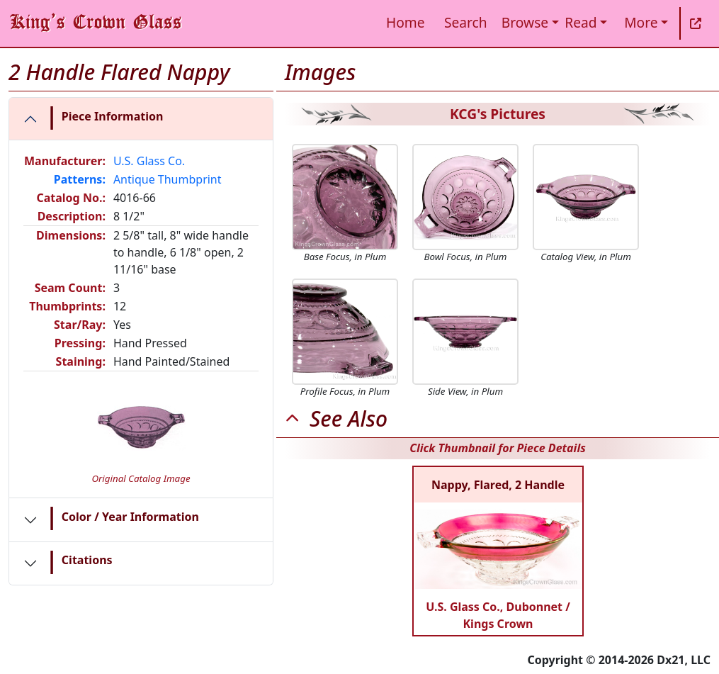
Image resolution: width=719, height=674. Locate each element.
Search (465, 22)
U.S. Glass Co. (149, 161)
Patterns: (80, 179)
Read (580, 22)
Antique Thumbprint (167, 179)
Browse (525, 22)
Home (405, 22)
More (640, 22)
